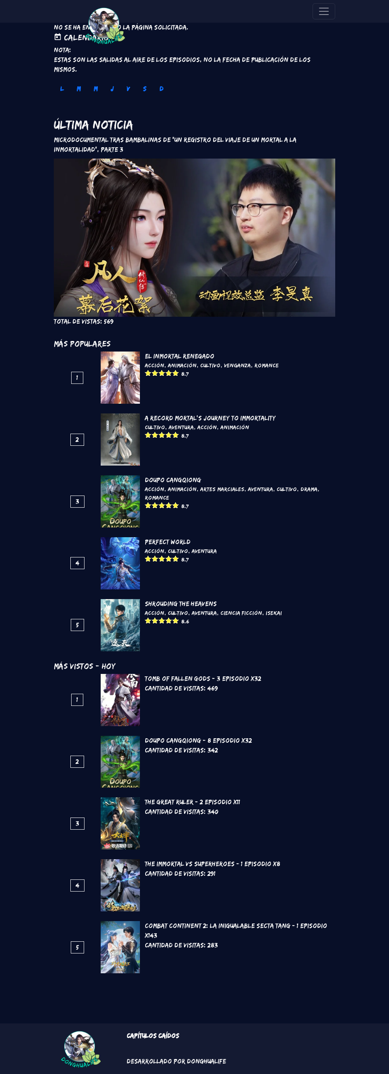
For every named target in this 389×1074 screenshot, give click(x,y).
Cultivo (210, 365)
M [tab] (78, 88)
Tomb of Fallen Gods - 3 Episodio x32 (203, 678)
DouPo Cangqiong (173, 480)
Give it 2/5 (155, 373)
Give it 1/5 (148, 373)
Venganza (237, 365)
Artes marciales (222, 489)
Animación (182, 365)
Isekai (274, 613)
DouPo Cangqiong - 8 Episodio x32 (198, 740)
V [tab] (128, 88)
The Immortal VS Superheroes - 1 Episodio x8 (212, 863)
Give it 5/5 (175, 373)
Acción (154, 365)
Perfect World (167, 541)
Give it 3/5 (162, 373)
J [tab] (112, 88)
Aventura (181, 427)
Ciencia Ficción (241, 613)
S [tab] (144, 88)
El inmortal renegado (179, 356)
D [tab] (161, 88)
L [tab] (61, 88)
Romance (266, 365)
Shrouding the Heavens (181, 603)
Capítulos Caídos (153, 1035)
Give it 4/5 (168, 373)
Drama (308, 489)
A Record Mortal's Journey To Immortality (210, 418)
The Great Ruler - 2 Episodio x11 (192, 802)
